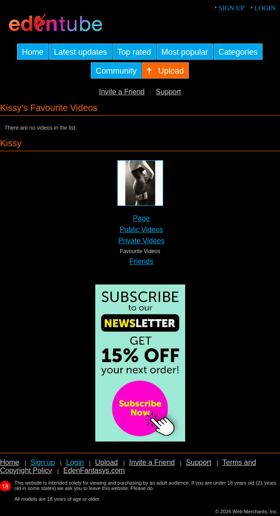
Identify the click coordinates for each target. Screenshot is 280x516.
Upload (106, 462)
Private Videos (141, 241)
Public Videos (141, 229)
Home (9, 462)
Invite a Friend (121, 92)
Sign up (231, 8)
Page (141, 218)
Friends (141, 261)
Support (168, 92)
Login (265, 8)
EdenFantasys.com (94, 470)
